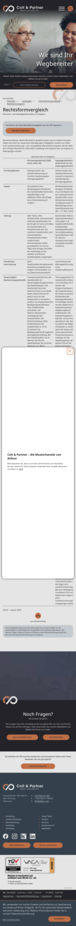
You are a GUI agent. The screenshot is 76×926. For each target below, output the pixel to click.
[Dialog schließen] (70, 351)
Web (21, 469)
